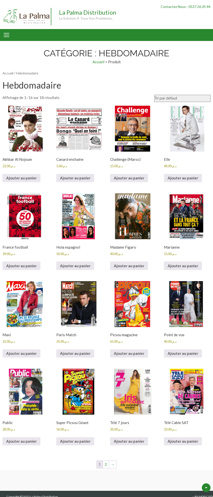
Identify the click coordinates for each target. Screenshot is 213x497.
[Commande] (182, 98)
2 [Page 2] (106, 464)
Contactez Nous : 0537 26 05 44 (186, 6)
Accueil (98, 62)
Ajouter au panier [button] (21, 178)
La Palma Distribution (87, 12)
